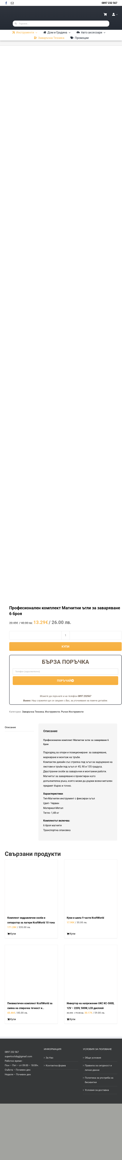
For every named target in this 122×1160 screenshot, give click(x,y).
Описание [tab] (10, 727)
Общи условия (93, 1057)
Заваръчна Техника (33, 711)
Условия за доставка (97, 1090)
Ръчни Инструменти (72, 711)
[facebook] (6, 3)
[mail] (12, 3)
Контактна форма (56, 1065)
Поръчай (65, 680)
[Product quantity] (65, 635)
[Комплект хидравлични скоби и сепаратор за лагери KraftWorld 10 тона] (31, 885)
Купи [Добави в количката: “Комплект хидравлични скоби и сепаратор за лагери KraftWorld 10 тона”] (13, 933)
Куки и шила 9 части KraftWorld (85, 917)
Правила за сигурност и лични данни (98, 1067)
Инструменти (52, 711)
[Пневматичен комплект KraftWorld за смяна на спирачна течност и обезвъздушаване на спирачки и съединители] (31, 971)
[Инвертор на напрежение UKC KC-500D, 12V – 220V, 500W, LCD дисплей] (90, 971)
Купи (65, 646)
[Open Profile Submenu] (116, 14)
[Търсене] (16, 24)
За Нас (49, 1057)
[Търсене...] (61, 24)
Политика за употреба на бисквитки (99, 1080)
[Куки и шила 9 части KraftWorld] (90, 885)
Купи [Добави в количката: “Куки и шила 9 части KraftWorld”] (72, 933)
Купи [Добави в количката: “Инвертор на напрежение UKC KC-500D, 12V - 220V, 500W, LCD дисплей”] (72, 1019)
